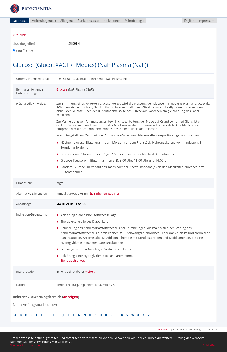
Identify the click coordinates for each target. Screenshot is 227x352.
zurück (19, 35)
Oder (28, 51)
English (189, 20)
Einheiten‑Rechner (104, 193)
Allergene (66, 20)
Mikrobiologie (134, 20)
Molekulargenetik (44, 20)
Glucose (61, 89)
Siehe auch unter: (73, 260)
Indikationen (111, 20)
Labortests (20, 20)
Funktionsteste (88, 20)
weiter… (90, 271)
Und (18, 51)
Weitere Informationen (26, 345)
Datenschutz (163, 329)
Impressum (206, 20)
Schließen (210, 345)
